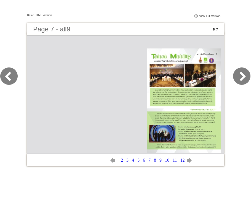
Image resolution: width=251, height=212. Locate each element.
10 (167, 160)
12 (182, 160)
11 (175, 160)
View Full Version (209, 16)
